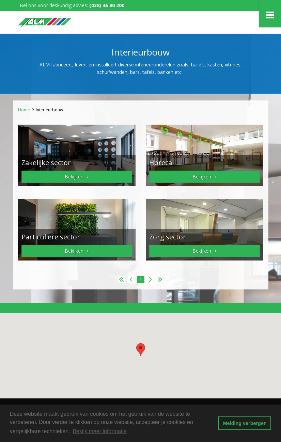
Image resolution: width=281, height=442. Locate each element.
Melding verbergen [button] (245, 423)
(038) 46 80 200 (106, 5)
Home (24, 110)
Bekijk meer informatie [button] (99, 431)
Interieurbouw (49, 110)
